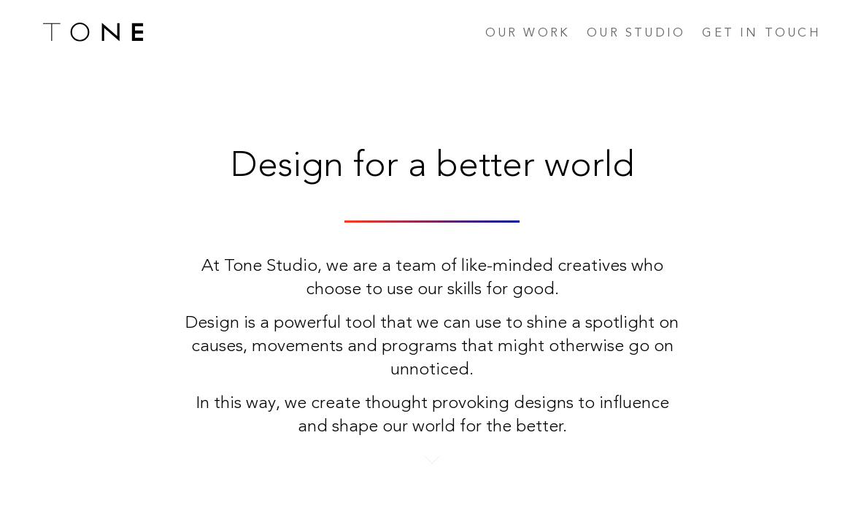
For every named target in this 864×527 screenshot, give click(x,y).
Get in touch (761, 33)
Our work (528, 33)
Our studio (636, 33)
